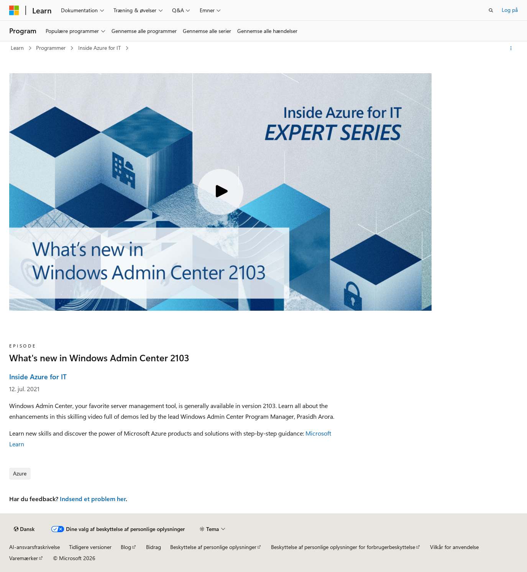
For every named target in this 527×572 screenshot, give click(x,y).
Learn (18, 47)
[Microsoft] (14, 10)
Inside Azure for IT (100, 47)
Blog (126, 547)
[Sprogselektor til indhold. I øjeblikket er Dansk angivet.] (24, 529)
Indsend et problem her (93, 499)
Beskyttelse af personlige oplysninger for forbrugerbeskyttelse (343, 547)
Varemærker (23, 558)
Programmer (51, 47)
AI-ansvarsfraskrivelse (34, 547)
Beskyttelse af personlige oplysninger (213, 547)
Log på (510, 9)
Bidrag (153, 547)
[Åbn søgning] (491, 10)
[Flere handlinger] (511, 48)
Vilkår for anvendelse (454, 547)
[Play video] (220, 192)
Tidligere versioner (90, 547)
